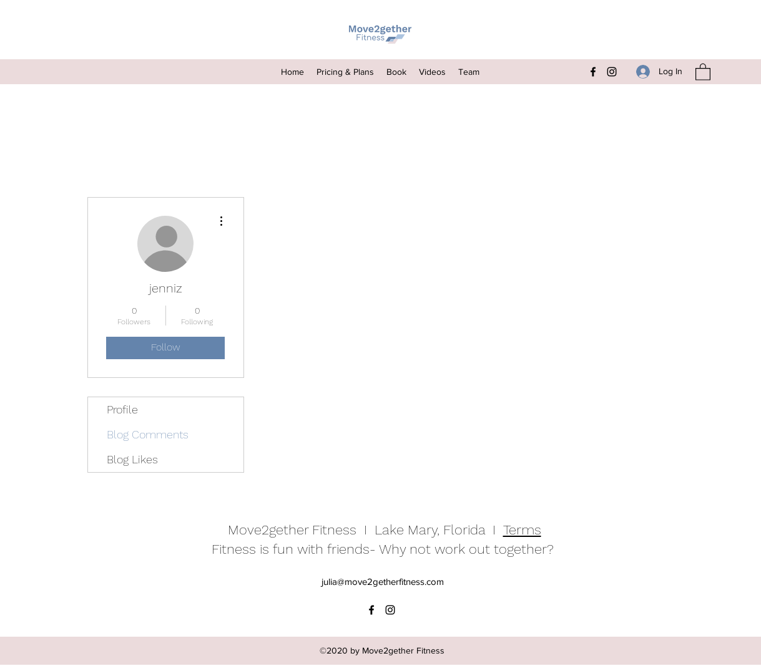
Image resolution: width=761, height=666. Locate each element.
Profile (122, 409)
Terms (522, 530)
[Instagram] (612, 71)
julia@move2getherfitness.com (383, 581)
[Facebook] (593, 71)
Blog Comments (148, 434)
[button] (702, 71)
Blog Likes (132, 459)
